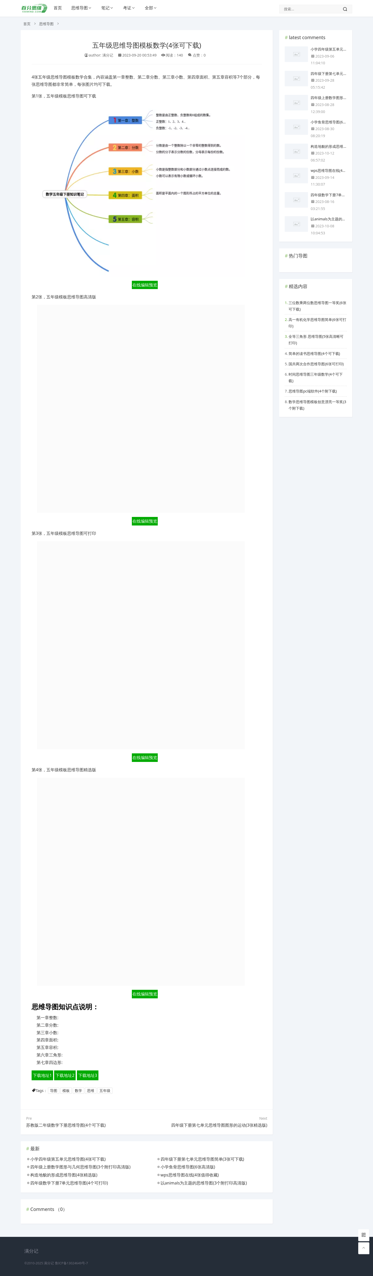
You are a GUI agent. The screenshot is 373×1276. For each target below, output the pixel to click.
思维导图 (79, 8)
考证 (127, 8)
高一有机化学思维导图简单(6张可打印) (317, 322)
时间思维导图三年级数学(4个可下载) (315, 377)
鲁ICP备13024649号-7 (71, 1263)
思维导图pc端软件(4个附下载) (313, 391)
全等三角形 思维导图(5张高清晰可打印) (316, 339)
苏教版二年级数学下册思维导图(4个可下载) (66, 1125)
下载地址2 (64, 1075)
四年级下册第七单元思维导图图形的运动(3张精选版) (219, 1125)
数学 (78, 1090)
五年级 (104, 1090)
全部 (149, 8)
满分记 (49, 1263)
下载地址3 (87, 1075)
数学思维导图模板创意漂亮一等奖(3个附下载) (317, 405)
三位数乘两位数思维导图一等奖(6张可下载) (317, 306)
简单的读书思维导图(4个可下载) (314, 353)
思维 (90, 1090)
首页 (58, 8)
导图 (53, 1090)
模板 (66, 1090)
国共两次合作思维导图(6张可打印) (316, 363)
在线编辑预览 (144, 285)
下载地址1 (42, 1075)
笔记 (105, 8)
